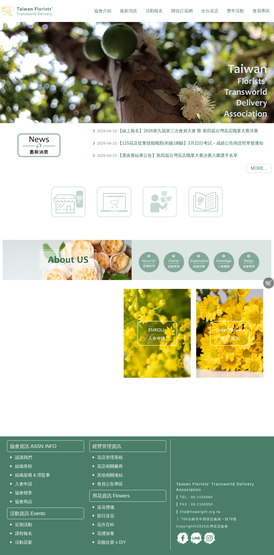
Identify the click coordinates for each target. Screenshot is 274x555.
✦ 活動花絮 (20, 542)
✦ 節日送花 (103, 516)
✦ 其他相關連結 (107, 475)
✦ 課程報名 (20, 533)
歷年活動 (235, 11)
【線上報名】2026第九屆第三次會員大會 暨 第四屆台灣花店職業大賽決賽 (188, 131)
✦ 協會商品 (20, 501)
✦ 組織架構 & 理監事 (29, 475)
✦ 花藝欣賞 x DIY (109, 542)
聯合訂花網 (182, 11)
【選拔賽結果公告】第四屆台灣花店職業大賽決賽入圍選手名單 (178, 155)
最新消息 (128, 11)
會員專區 (261, 11)
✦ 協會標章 (20, 492)
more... (259, 168)
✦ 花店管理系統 (107, 457)
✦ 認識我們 (20, 457)
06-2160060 (202, 497)
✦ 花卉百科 (103, 524)
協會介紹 (102, 11)
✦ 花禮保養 (103, 533)
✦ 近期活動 (20, 524)
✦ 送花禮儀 (103, 507)
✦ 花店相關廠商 (107, 466)
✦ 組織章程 (20, 466)
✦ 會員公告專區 (107, 484)
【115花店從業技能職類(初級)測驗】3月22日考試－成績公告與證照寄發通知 (190, 143)
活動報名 (154, 11)
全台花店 (209, 11)
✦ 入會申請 (20, 484)
